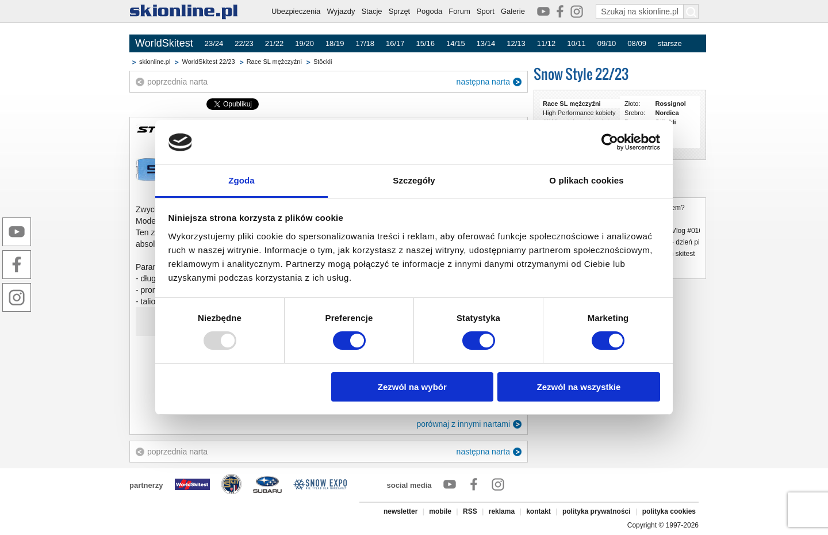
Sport (485, 11)
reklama (502, 511)
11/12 (546, 43)
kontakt (538, 511)
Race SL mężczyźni (274, 61)
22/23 (244, 43)
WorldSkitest (164, 43)
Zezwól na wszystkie (578, 387)
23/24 (214, 43)
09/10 (606, 43)
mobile (440, 511)
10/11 (576, 43)
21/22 (274, 43)
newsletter (400, 511)
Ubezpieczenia (295, 11)
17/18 (364, 43)
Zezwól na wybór (412, 387)
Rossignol (671, 103)
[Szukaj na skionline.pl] (691, 11)
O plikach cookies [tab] (586, 180)
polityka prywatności (596, 511)
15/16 (425, 43)
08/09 (636, 43)
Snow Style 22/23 (581, 74)
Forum (459, 11)
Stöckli (322, 61)
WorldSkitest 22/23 (208, 61)
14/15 (455, 43)
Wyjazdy (341, 11)
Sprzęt (400, 11)
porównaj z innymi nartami (463, 424)
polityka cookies (669, 511)
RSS (470, 511)
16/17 (395, 43)
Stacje (371, 11)
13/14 (486, 43)
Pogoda (429, 11)
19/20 (304, 43)
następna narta (483, 81)
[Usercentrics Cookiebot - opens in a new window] (609, 142)
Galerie (513, 11)
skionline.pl (154, 61)
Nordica (667, 112)
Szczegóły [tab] (414, 180)
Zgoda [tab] (241, 180)
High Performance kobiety (579, 112)
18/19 (334, 43)
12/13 (516, 43)
